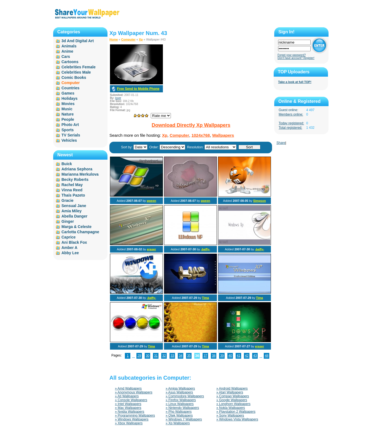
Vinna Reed (71, 190)
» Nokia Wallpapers (230, 408)
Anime (67, 51)
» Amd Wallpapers (128, 388)
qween (151, 200)
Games (67, 93)
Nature (67, 114)
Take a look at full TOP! (294, 82)
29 (139, 356)
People (67, 119)
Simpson (259, 200)
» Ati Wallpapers (127, 396)
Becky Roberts (74, 179)
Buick (66, 164)
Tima (205, 297)
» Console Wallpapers (131, 400)
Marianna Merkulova (80, 174)
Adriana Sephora (76, 169)
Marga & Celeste (76, 226)
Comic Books (73, 77)
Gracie (67, 200)
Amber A (69, 247)
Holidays (69, 98)
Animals (68, 46)
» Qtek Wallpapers (179, 415)
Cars (65, 56)
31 (156, 356)
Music (66, 109)
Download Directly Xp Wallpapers (191, 125)
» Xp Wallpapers (178, 423)
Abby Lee (70, 253)
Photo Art (70, 124)
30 (147, 356)
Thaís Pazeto (73, 195)
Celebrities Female (78, 67)
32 (164, 356)
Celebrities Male (76, 72)
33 (172, 356)
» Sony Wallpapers (230, 415)
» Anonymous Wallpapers (133, 392)
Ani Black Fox (74, 242)
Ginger (67, 221)
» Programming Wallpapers (135, 415)
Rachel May (72, 185)
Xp (141, 39)
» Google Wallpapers (231, 400)
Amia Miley (71, 211)
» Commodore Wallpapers (185, 396)
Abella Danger (74, 216)
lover (118, 98)
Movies (67, 103)
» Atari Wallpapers (229, 392)
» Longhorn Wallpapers (233, 404)
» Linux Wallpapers (180, 404)
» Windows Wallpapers (132, 419)
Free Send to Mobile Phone (138, 89)
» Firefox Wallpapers (181, 400)
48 (266, 356)
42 (247, 356)
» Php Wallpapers (179, 412)
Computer (128, 39)
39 (222, 356)
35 (189, 356)
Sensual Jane (73, 205)
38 (214, 356)
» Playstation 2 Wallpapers (235, 412)
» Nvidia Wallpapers (129, 412)
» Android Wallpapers (232, 388)
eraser (151, 249)
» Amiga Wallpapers (180, 388)
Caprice (68, 237)
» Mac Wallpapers (128, 408)
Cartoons (69, 62)
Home (113, 39)
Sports (67, 130)
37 (205, 356)
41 (238, 356)
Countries (70, 88)
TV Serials (70, 135)
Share (280, 143)
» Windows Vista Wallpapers (237, 419)
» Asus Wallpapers (179, 392)
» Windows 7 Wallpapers (184, 419)
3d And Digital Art (77, 41)
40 (230, 356)
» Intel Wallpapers (128, 404)
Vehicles (69, 140)
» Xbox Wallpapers (128, 423)
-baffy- (205, 249)
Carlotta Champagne (80, 232)
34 (180, 356)
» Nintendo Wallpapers (182, 408)
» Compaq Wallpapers (232, 396)
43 (255, 356)
